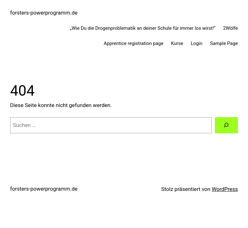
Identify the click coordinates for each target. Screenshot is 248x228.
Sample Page (224, 43)
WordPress (225, 189)
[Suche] (226, 125)
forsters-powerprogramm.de (43, 13)
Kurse (177, 43)
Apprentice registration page (133, 43)
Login (197, 43)
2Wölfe (230, 28)
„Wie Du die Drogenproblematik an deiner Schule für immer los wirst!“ (142, 28)
